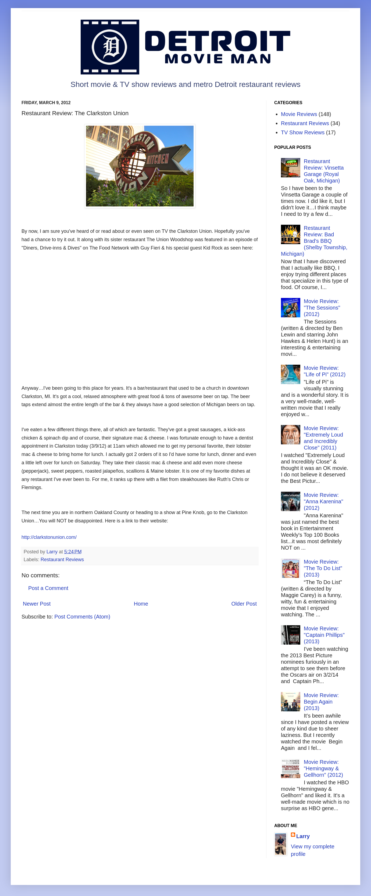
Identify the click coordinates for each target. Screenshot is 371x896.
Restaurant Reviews (62, 559)
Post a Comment (48, 588)
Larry (303, 836)
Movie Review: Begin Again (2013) (321, 701)
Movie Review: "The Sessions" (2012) (322, 307)
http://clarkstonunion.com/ (49, 537)
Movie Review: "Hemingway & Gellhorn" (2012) (323, 768)
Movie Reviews (299, 114)
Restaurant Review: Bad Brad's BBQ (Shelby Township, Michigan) (314, 241)
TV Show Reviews (302, 132)
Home (141, 604)
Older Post (244, 604)
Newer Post (37, 604)
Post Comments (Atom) (82, 617)
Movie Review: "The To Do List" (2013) (323, 568)
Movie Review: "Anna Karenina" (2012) (323, 501)
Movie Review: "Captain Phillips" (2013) (324, 635)
